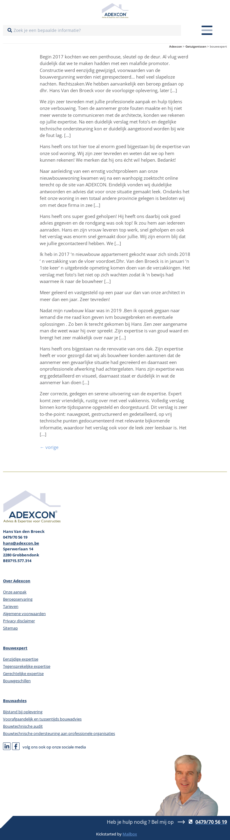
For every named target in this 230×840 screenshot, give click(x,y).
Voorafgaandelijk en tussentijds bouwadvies (42, 719)
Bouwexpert (15, 648)
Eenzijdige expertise (20, 659)
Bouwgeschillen (17, 680)
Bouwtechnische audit (23, 726)
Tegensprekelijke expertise (26, 666)
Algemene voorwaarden (24, 613)
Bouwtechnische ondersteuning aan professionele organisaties (59, 733)
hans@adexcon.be (21, 543)
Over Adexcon (16, 580)
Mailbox (130, 834)
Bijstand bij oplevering (22, 711)
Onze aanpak (14, 592)
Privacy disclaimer (19, 621)
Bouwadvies (14, 700)
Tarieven (10, 606)
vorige (49, 447)
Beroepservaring (18, 599)
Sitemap (10, 628)
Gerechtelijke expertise (23, 673)
